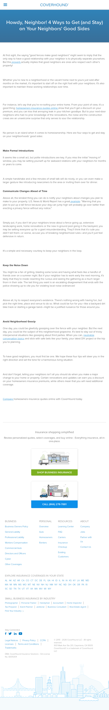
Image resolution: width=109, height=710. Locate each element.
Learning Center (66, 526)
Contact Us (85, 547)
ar (18, 580)
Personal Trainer (28, 603)
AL (6, 580)
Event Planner (26, 607)
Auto (41, 531)
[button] (5, 4)
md (87, 580)
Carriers (62, 537)
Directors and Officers (15, 553)
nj (47, 584)
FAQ (60, 531)
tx (19, 588)
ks (70, 580)
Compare (8, 399)
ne (33, 584)
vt (27, 588)
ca (22, 580)
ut (23, 588)
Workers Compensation (16, 542)
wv (40, 588)
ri (87, 584)
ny (55, 584)
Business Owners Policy (16, 526)
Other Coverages (13, 564)
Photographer (11, 603)
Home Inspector (74, 603)
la (78, 580)
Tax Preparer (11, 607)
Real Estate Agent (78, 607)
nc (60, 584)
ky (74, 580)
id (56, 580)
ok (74, 584)
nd (65, 584)
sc (6, 588)
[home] (54, 4)
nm (51, 584)
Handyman (45, 603)
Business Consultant (57, 607)
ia (67, 580)
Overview (44, 526)
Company (85, 526)
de (40, 580)
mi (11, 584)
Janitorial (40, 607)
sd (10, 588)
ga (48, 580)
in (63, 580)
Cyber (8, 558)
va (31, 588)
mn (15, 584)
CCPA (43, 640)
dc (36, 580)
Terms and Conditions (28, 644)
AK (10, 580)
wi (45, 588)
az (14, 580)
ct (32, 580)
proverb (16, 62)
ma (6, 584)
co (27, 580)
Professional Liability (14, 537)
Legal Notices (11, 640)
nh (42, 584)
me (82, 580)
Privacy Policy (29, 640)
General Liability (12, 531)
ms (19, 584)
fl (45, 580)
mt (29, 584)
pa (83, 584)
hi (53, 580)
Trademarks (10, 648)
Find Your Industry (13, 611)
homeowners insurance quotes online (37, 108)
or (78, 584)
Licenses (9, 644)
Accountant (58, 603)
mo (24, 584)
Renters (43, 542)
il (60, 580)
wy (49, 588)
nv (38, 584)
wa (36, 588)
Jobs (82, 531)
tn (14, 588)
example (75, 201)
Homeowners (45, 537)
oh (69, 584)
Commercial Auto (13, 548)
